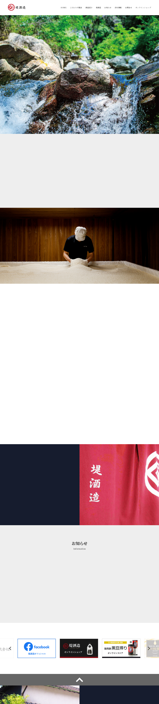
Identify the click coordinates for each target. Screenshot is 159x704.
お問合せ (128, 8)
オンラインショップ (143, 8)
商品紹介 (88, 8)
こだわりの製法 (75, 8)
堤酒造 (98, 8)
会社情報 (117, 8)
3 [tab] (81, 128)
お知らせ (107, 8)
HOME (63, 8)
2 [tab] (77, 128)
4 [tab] (86, 128)
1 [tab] (72, 128)
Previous (11, 588)
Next (148, 588)
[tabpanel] (79, 74)
